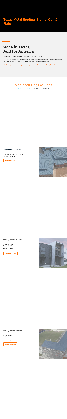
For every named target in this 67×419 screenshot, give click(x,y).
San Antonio (46, 88)
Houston (27, 88)
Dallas (19, 88)
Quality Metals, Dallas (12, 149)
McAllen (36, 88)
